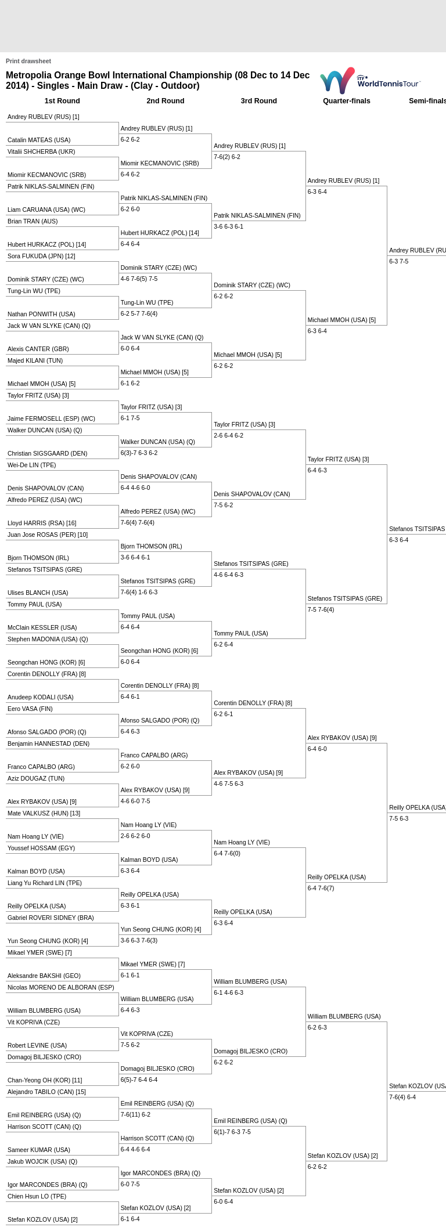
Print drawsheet (28, 61)
